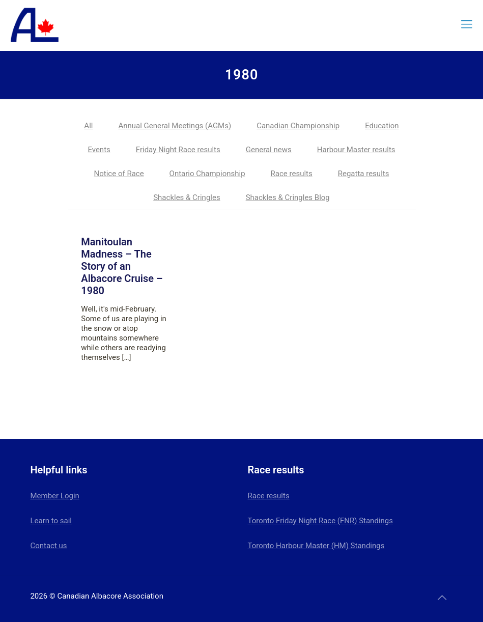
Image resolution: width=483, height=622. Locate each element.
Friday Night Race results (178, 149)
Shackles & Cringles (186, 197)
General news (269, 149)
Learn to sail (51, 520)
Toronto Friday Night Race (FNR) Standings (320, 520)
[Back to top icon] (442, 597)
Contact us (48, 545)
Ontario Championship (207, 173)
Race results (291, 173)
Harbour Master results (356, 149)
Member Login (54, 495)
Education (382, 125)
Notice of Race (119, 173)
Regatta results (363, 173)
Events (99, 149)
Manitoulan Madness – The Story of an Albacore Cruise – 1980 (121, 266)
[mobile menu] (466, 24)
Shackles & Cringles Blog (288, 197)
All (88, 125)
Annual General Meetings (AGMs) (174, 125)
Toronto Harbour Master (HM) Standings (316, 545)
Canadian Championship (298, 125)
